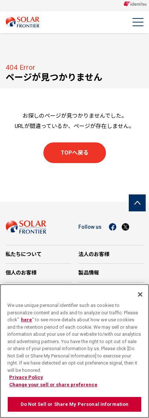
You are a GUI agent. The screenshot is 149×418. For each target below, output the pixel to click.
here (26, 319)
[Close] (140, 294)
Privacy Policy (26, 377)
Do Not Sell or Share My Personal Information (75, 404)
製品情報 (88, 273)
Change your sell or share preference (53, 384)
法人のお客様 (93, 254)
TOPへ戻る (75, 152)
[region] (74, 351)
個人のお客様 (21, 273)
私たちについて (24, 254)
